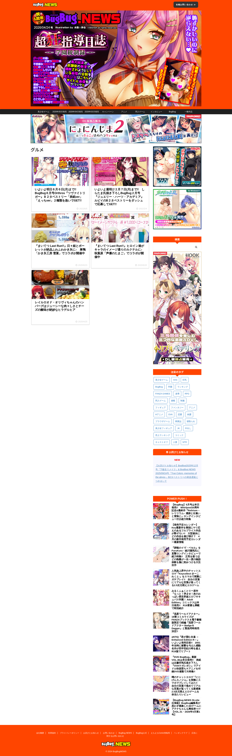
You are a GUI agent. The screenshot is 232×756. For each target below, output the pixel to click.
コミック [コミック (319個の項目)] (179, 435)
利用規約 (52, 733)
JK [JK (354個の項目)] (178, 428)
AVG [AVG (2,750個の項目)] (175, 380)
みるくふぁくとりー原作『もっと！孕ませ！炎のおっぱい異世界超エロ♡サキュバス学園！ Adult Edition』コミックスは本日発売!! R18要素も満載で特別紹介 (186, 599)
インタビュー (156, 112)
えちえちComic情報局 (160, 733)
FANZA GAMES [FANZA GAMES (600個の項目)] (162, 393)
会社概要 (40, 733)
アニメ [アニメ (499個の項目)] (192, 407)
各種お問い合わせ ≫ (186, 5)
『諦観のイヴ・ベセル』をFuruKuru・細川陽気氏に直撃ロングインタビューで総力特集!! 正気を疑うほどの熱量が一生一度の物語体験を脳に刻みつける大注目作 (186, 556)
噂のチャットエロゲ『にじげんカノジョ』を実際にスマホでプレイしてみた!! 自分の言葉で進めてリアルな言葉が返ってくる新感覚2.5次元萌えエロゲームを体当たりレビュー (186, 686)
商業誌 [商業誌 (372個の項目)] (178, 421)
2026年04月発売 (75, 112)
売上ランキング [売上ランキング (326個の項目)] (162, 435)
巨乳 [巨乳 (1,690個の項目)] (185, 380)
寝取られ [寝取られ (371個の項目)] (191, 421)
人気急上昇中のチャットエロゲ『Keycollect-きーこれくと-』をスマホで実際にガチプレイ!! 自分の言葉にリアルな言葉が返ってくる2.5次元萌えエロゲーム (186, 578)
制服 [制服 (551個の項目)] (182, 400)
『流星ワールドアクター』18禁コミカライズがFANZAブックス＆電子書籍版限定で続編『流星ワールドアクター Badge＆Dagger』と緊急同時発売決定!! (186, 622)
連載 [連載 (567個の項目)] (173, 400)
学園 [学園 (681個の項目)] (170, 387)
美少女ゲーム (43, 112)
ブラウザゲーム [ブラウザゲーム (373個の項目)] (162, 421)
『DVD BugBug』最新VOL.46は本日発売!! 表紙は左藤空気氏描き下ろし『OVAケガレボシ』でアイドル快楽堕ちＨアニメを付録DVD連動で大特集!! (186, 664)
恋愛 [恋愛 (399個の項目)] (180, 414)
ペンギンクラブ (180, 733)
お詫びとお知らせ (91, 733)
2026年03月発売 (92, 112)
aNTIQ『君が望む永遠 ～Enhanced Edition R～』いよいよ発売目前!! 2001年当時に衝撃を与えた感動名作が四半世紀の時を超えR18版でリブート (186, 644)
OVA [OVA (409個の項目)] (170, 414)
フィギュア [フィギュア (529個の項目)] (160, 407)
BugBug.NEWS (125, 733)
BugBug (172, 112)
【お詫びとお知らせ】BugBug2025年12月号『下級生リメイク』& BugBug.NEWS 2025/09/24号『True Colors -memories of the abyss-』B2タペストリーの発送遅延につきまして (176, 473)
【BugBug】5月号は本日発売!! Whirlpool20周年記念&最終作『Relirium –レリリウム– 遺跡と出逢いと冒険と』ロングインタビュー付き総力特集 (186, 511)
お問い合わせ (109, 733)
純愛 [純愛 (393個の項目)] (189, 414)
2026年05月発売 (59, 112)
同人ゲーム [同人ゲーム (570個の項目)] (160, 400)
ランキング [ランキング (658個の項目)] (182, 387)
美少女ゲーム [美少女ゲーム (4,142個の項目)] (161, 380)
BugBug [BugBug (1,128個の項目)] (159, 387)
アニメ (124, 112)
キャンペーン (108, 112)
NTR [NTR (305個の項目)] (185, 442)
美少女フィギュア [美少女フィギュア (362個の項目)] (163, 428)
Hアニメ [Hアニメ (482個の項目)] (159, 414)
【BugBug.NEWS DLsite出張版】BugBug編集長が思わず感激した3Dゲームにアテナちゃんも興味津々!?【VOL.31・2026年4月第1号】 (186, 707)
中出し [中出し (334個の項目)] (188, 428)
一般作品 (188, 112)
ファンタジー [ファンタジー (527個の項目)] (177, 407)
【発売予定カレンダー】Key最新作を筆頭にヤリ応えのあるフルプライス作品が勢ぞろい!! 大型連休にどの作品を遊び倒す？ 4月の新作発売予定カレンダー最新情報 (186, 533)
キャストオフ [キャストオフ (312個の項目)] (161, 442)
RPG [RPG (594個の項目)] (187, 393)
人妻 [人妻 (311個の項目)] (175, 442)
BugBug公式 (141, 733)
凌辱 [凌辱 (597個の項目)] (177, 393)
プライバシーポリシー (69, 733)
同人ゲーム (140, 112)
